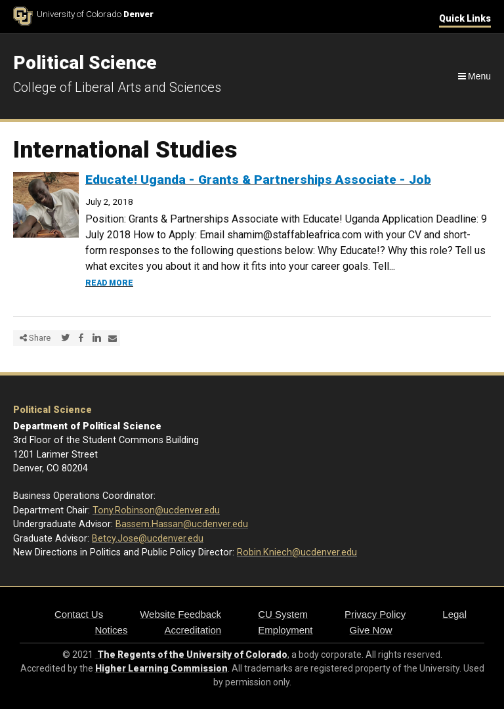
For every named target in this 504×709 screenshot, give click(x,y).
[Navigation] (473, 76)
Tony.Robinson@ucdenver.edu (156, 510)
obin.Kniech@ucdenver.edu (300, 552)
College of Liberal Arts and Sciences (117, 87)
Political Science (52, 410)
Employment (285, 629)
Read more (109, 283)
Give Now (371, 629)
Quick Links (465, 18)
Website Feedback (180, 614)
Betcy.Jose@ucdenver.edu (147, 538)
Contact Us (78, 614)
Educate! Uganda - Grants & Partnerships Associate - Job (258, 179)
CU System (283, 614)
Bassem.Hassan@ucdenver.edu (182, 524)
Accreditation (192, 629)
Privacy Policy (375, 614)
